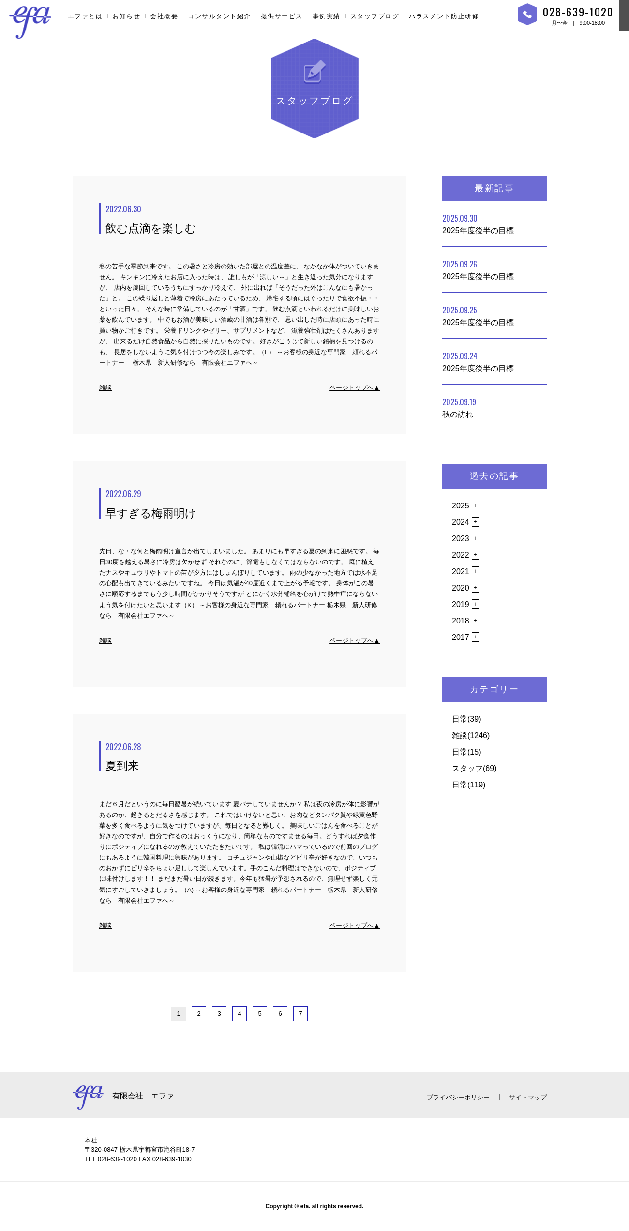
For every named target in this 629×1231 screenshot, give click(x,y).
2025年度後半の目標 (478, 223)
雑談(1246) (471, 735)
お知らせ (126, 16)
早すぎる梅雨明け (242, 503)
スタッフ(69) (474, 768)
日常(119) (468, 785)
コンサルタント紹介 (219, 16)
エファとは (85, 16)
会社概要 (164, 16)
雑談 (105, 387)
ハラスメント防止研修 (444, 16)
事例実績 (327, 16)
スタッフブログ (375, 16)
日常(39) (466, 719)
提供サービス (282, 16)
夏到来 (242, 756)
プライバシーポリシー (458, 1097)
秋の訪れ (459, 407)
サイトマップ (528, 1097)
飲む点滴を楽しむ (242, 219)
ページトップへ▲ (354, 387)
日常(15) (466, 752)
